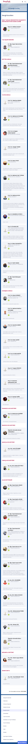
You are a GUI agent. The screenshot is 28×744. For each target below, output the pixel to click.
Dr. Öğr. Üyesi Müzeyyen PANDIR (14, 277)
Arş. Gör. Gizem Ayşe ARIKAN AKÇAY (15, 658)
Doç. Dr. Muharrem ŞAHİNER (15, 413)
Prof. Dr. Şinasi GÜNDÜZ (14, 295)
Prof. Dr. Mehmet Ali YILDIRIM (15, 116)
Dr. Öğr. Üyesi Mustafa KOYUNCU (14, 529)
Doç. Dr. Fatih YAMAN (13, 263)
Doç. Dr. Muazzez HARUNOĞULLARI (12, 381)
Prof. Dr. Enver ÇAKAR (13, 340)
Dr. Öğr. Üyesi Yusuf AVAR (15, 562)
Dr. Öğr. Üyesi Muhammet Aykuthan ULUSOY (15, 514)
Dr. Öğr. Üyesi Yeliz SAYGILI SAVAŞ (15, 45)
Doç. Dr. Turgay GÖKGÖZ (14, 368)
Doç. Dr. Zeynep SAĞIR (14, 396)
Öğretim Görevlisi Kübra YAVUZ (14, 639)
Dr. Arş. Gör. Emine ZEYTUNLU (15, 465)
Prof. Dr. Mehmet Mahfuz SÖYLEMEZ (14, 309)
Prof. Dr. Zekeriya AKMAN (14, 100)
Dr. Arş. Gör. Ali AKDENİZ (14, 580)
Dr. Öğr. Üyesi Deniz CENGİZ (15, 485)
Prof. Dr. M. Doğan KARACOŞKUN (13, 132)
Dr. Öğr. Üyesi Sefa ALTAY (14, 546)
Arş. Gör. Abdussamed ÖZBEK (16, 611)
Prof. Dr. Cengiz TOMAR (14, 147)
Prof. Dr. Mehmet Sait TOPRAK (16, 175)
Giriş (25, 1)
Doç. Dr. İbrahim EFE (13, 226)
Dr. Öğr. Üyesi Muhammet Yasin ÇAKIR (15, 80)
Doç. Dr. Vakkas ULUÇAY (14, 26)
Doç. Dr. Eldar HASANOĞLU (15, 243)
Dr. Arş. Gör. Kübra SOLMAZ (15, 595)
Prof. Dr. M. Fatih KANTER (14, 353)
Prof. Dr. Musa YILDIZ (13, 160)
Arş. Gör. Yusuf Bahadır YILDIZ (16, 677)
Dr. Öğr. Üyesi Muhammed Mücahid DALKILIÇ (15, 64)
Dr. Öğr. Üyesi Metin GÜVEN (15, 499)
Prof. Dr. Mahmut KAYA (14, 195)
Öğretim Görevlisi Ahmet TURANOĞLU (14, 431)
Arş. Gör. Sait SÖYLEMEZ (14, 448)
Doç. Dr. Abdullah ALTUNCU (15, 214)
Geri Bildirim (23, 742)
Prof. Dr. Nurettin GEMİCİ (14, 325)
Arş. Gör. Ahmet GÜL (13, 624)
